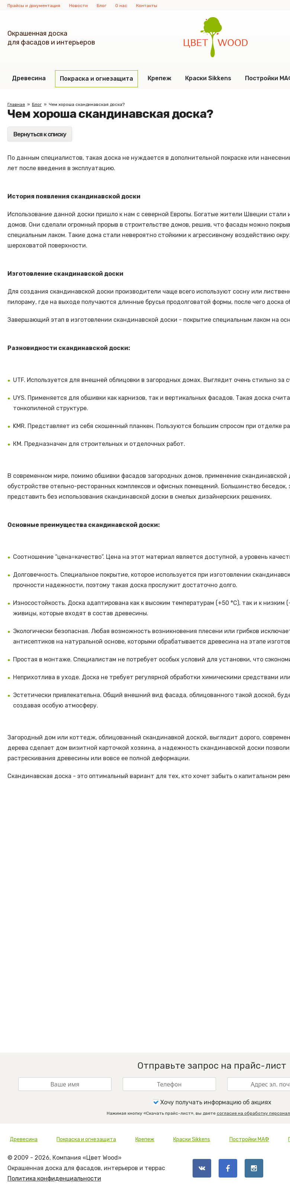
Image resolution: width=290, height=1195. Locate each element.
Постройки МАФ (249, 1139)
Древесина (29, 78)
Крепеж (159, 78)
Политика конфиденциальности (54, 1178)
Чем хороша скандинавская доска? (87, 104)
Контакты (146, 5)
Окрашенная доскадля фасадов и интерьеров (51, 37)
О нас (121, 5)
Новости (78, 5)
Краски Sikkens (208, 78)
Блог (101, 5)
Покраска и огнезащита (96, 78)
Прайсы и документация (33, 5)
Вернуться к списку (39, 134)
